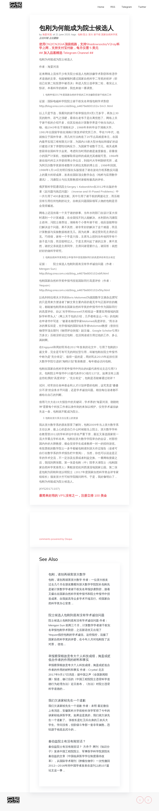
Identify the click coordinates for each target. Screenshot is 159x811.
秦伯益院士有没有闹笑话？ (67, 741)
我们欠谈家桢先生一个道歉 (67, 700)
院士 (85, 34)
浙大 (90, 34)
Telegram (126, 6)
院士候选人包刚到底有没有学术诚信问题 (76, 615)
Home (101, 6)
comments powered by (55, 539)
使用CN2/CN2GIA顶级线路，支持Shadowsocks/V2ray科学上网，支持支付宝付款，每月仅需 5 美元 (79, 46)
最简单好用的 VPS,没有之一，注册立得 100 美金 (73, 495)
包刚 (80, 34)
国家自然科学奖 (109, 34)
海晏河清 (47, 34)
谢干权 (97, 34)
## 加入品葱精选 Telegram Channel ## (66, 53)
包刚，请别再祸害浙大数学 (67, 574)
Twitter (142, 6)
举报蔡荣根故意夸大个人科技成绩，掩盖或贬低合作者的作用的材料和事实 (79, 658)
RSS (112, 6)
